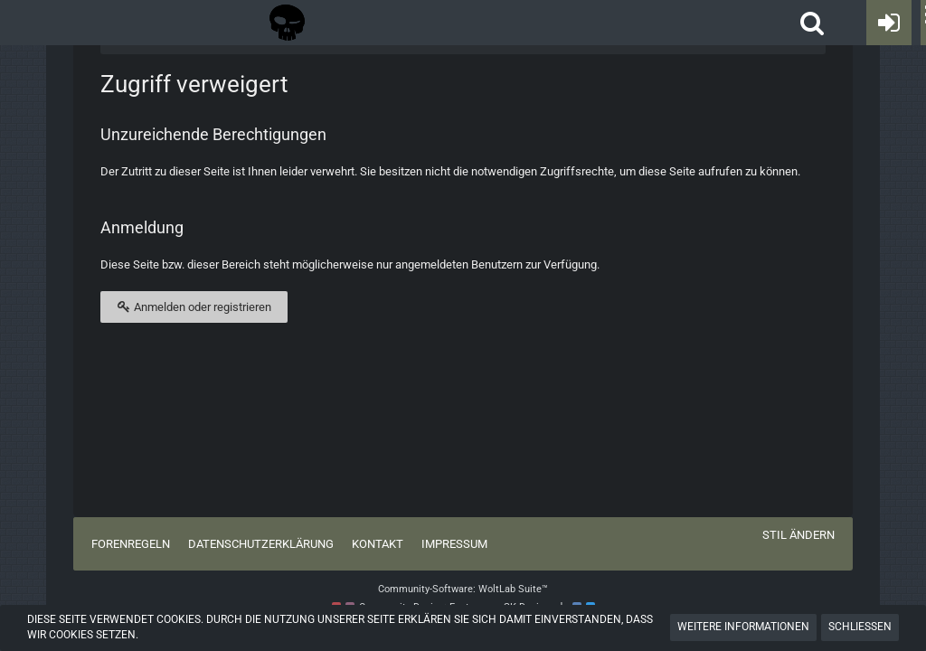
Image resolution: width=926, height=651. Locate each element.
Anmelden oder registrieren (194, 306)
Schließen (860, 626)
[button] (812, 23)
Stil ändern (798, 535)
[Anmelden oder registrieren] (888, 22)
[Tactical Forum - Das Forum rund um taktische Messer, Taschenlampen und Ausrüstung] (287, 23)
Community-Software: (463, 589)
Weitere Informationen (743, 626)
